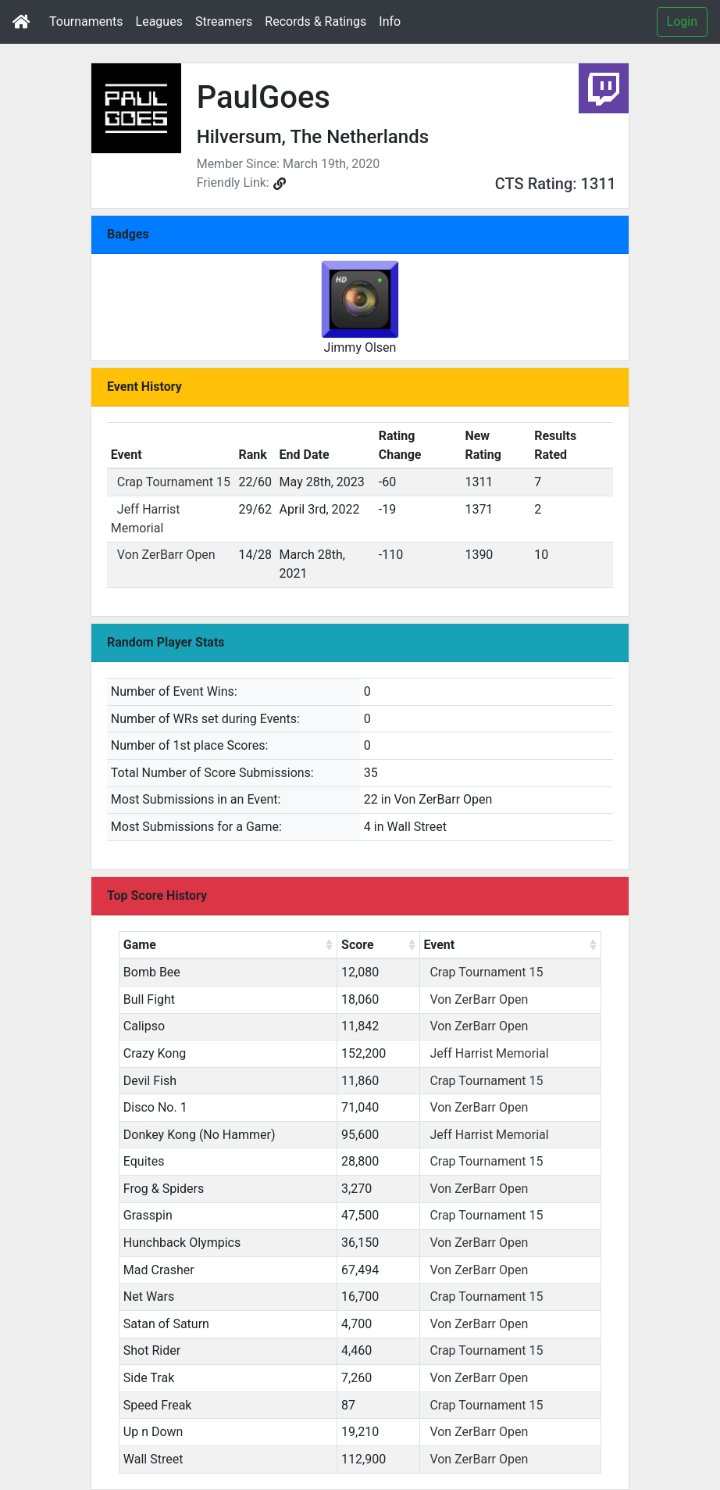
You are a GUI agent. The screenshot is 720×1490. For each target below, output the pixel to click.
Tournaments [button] (86, 21)
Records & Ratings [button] (315, 21)
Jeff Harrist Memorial (489, 1053)
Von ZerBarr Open (166, 554)
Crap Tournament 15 (173, 482)
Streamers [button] (223, 21)
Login (682, 21)
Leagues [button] (159, 21)
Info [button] (390, 21)
